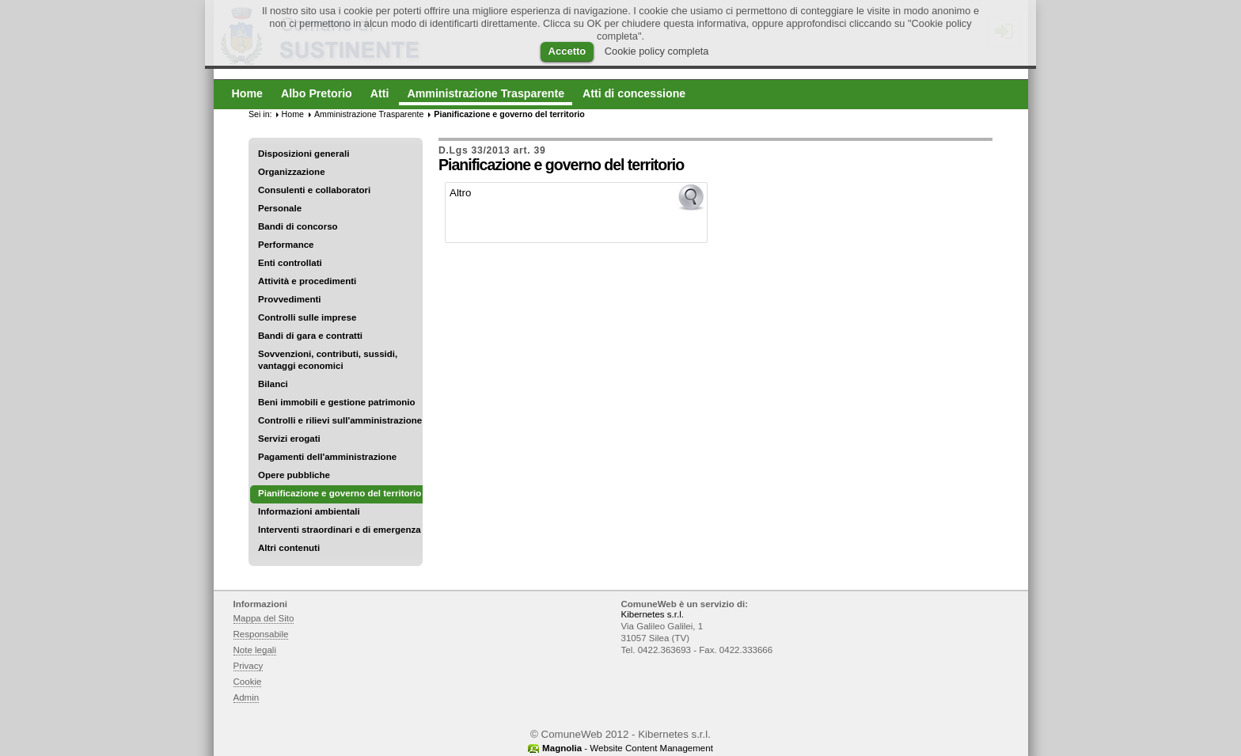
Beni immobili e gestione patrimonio (337, 402)
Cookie (247, 681)
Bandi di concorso (298, 226)
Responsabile (261, 634)
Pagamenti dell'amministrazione (327, 457)
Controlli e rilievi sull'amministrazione (340, 420)
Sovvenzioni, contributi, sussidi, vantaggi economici (327, 359)
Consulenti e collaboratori (314, 190)
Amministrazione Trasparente (368, 114)
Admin (246, 697)
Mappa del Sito (263, 618)
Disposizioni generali (303, 153)
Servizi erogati (289, 438)
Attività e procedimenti (307, 281)
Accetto (567, 51)
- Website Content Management (627, 748)
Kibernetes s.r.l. (652, 614)
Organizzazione (291, 172)
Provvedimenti (289, 299)
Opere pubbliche (294, 475)
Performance (286, 244)
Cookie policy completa (657, 51)
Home (293, 114)
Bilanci (273, 384)
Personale (280, 208)
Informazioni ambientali (309, 511)
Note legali (255, 650)
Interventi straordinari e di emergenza (339, 529)
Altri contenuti (289, 548)
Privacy (248, 666)
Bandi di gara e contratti (310, 335)
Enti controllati (290, 263)
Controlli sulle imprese (307, 317)
